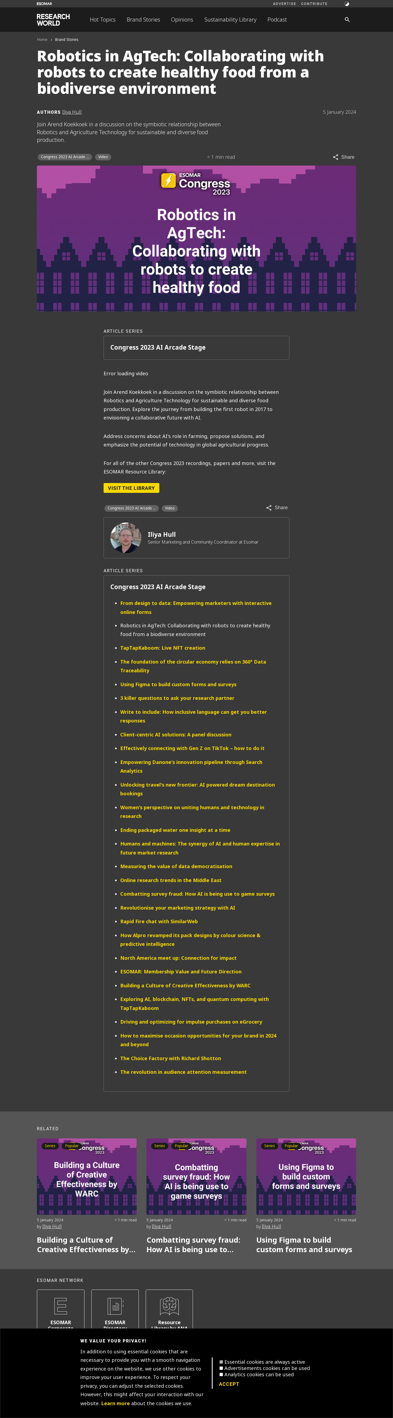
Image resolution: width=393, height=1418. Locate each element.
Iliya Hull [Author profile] (72, 112)
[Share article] (343, 157)
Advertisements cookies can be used (267, 1368)
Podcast (277, 20)
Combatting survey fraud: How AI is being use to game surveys (197, 894)
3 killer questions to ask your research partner (177, 698)
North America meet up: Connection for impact (178, 958)
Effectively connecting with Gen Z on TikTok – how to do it (192, 748)
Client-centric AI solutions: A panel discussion (175, 734)
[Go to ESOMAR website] (44, 3)
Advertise (284, 3)
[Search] (347, 19)
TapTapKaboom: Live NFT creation (162, 648)
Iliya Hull (162, 534)
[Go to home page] (53, 20)
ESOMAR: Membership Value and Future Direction (181, 971)
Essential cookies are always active (264, 1362)
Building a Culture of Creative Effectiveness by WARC (185, 985)
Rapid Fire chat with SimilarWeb (159, 921)
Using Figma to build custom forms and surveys (178, 684)
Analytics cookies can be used (259, 1374)
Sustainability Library (230, 20)
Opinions (182, 20)
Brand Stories (143, 20)
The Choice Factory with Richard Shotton (170, 1058)
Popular (71, 1146)
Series (50, 1146)
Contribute (314, 3)
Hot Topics (103, 20)
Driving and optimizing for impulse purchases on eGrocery (191, 1022)
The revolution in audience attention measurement (183, 1072)
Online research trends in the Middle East (171, 880)
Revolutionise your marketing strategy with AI (177, 908)
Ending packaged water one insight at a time (175, 830)
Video (103, 157)
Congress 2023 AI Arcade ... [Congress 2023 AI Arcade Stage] (65, 157)
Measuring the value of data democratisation (176, 866)
